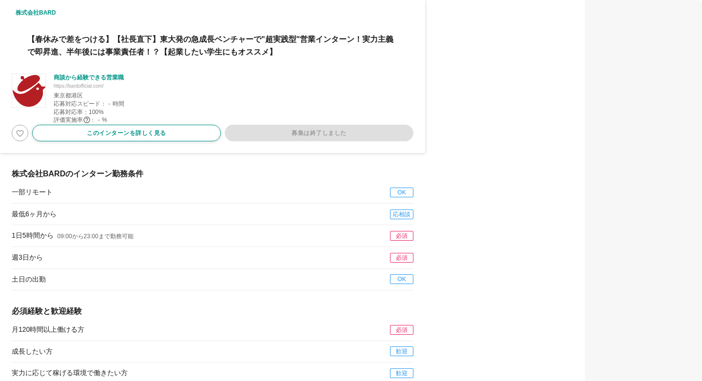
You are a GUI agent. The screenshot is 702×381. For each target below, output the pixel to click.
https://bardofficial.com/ (79, 86)
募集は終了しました (319, 133)
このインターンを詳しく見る (126, 133)
